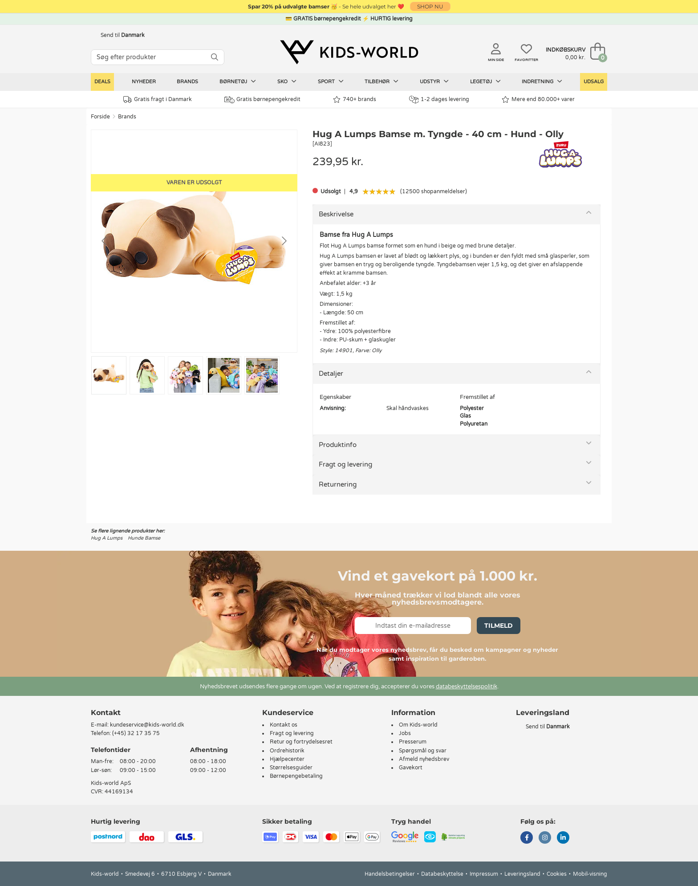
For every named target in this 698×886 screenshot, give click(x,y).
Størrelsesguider (291, 767)
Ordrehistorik (287, 751)
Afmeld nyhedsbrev (424, 759)
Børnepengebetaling (296, 776)
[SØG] (214, 57)
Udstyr (434, 81)
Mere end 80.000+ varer (538, 99)
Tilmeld (498, 626)
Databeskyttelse (442, 874)
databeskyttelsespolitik (466, 686)
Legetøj (485, 81)
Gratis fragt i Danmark (157, 99)
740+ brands (354, 99)
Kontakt (106, 712)
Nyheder (144, 82)
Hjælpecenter (287, 759)
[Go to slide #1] (108, 375)
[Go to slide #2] (147, 375)
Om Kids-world (418, 725)
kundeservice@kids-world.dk (147, 725)
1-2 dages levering (439, 99)
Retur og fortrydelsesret (301, 742)
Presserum (412, 742)
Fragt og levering (345, 464)
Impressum (484, 874)
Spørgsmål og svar (422, 751)
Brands (187, 82)
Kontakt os (283, 725)
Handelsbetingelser (390, 874)
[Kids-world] (349, 52)
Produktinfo (338, 445)
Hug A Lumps (106, 538)
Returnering (338, 484)
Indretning (542, 81)
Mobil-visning (590, 874)
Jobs (405, 733)
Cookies (557, 874)
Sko (286, 81)
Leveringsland (522, 874)
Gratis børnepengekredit (262, 99)
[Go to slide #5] (262, 375)
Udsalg (594, 82)
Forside (100, 117)
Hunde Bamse (144, 538)
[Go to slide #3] (185, 375)
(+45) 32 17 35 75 (136, 733)
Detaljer (331, 374)
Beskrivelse (336, 214)
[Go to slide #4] (223, 375)
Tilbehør (381, 81)
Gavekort (410, 767)
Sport (331, 81)
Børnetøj (237, 81)
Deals (102, 82)
